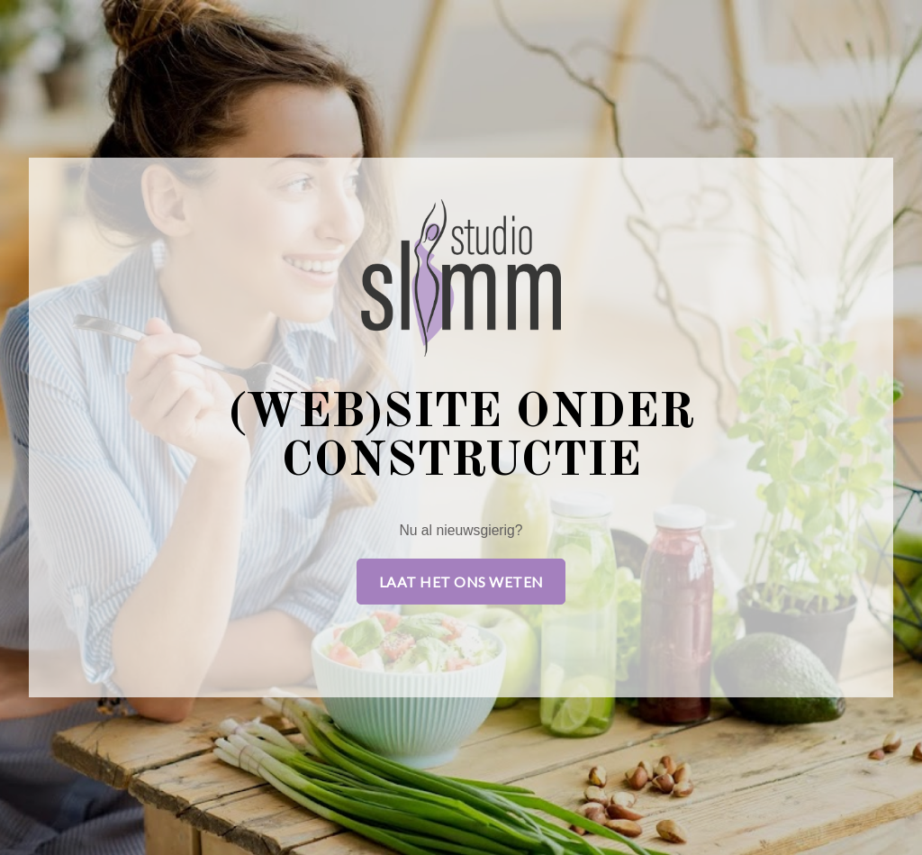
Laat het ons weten (461, 581)
